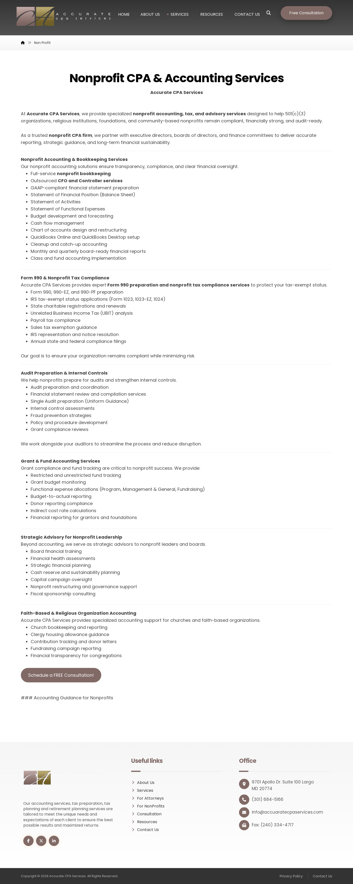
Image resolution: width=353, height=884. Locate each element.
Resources (144, 822)
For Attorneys (147, 798)
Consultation (146, 814)
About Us (142, 782)
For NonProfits (147, 806)
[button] (272, 13)
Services (142, 790)
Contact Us (145, 829)
